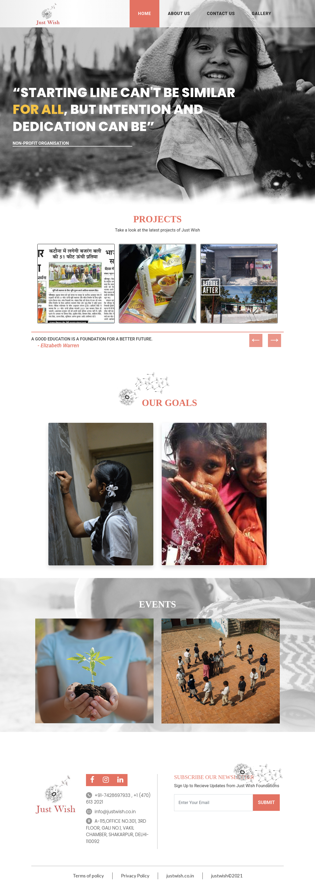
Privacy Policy (135, 875)
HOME (144, 13)
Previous (252, 333)
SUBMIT (266, 802)
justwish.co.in (180, 875)
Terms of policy (88, 875)
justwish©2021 (226, 875)
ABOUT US (179, 13)
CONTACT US (221, 13)
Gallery (261, 13)
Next (270, 333)
